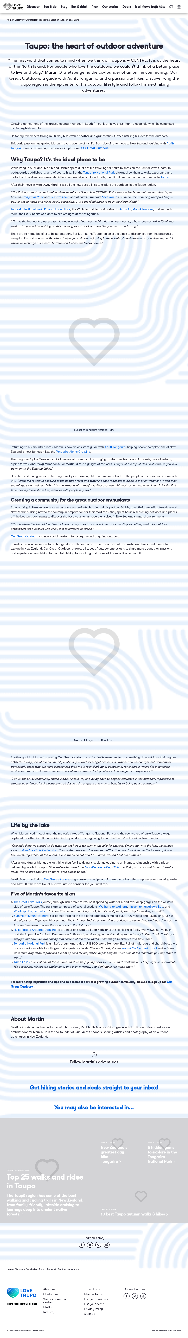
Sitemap (89, 1313)
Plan (94, 7)
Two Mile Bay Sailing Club (101, 867)
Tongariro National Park (99, 172)
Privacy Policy (93, 1309)
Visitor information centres (55, 1300)
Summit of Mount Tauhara (31, 915)
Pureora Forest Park (57, 209)
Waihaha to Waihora (113, 906)
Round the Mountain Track (139, 948)
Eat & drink (79, 7)
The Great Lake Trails (28, 902)
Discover (33, 7)
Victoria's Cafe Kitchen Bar (38, 850)
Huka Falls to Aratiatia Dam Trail (36, 929)
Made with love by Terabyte (17, 1330)
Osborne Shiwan (38, 1330)
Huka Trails (123, 209)
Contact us (50, 1294)
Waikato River (59, 197)
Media (47, 1307)
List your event (94, 1304)
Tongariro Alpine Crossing (73, 451)
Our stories (110, 7)
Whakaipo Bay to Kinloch (30, 911)
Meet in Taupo (93, 1294)
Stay (63, 7)
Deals (126, 7)
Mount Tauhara (143, 209)
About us (49, 1289)
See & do (49, 7)
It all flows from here (150, 7)
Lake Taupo (109, 197)
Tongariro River (33, 197)
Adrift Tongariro (115, 447)
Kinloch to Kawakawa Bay (146, 906)
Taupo (165, 177)
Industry (48, 1312)
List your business (96, 1299)
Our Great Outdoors (94, 148)
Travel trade (92, 1289)
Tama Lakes (22, 962)
